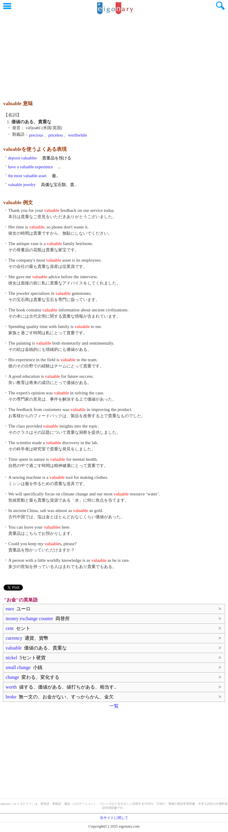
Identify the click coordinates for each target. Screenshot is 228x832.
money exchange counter (38, 618)
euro (18, 608)
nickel (26, 657)
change (32, 677)
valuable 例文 (18, 202)
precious (36, 135)
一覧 (114, 705)
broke (60, 696)
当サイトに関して (114, 818)
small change (24, 667)
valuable (36, 647)
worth (61, 686)
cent (18, 628)
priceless (55, 135)
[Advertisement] (114, 55)
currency (27, 638)
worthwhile (77, 135)
